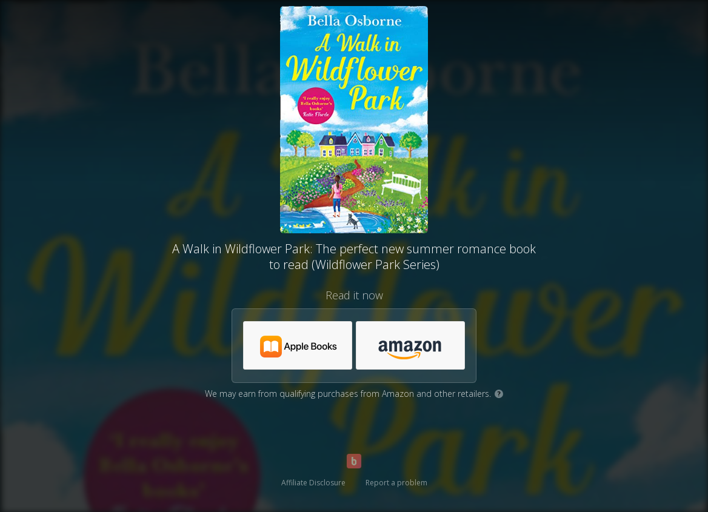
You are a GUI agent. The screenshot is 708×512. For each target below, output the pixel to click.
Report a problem (396, 482)
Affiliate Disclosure (313, 482)
